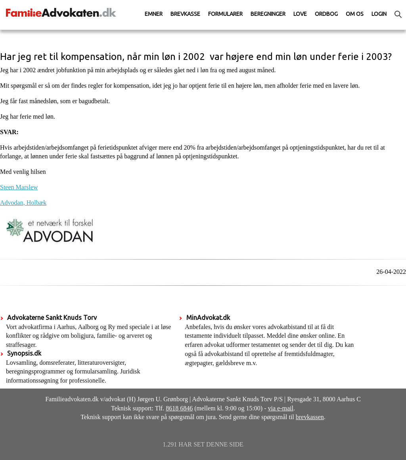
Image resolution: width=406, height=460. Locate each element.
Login (379, 14)
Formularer (225, 14)
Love (300, 14)
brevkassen (310, 417)
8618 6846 (179, 408)
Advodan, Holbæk (23, 202)
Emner (154, 14)
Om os (355, 14)
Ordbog (326, 14)
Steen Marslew (19, 187)
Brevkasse (185, 14)
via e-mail (280, 408)
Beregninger (268, 14)
